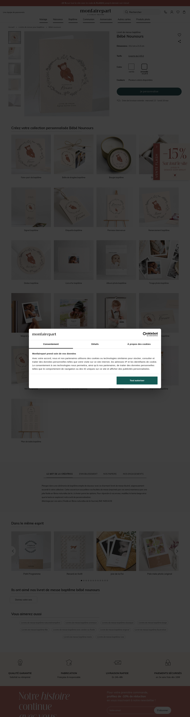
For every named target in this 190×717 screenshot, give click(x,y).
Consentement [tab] (51, 344)
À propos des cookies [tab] (139, 344)
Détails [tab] (95, 344)
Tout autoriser (137, 380)
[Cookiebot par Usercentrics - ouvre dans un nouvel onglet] (145, 334)
